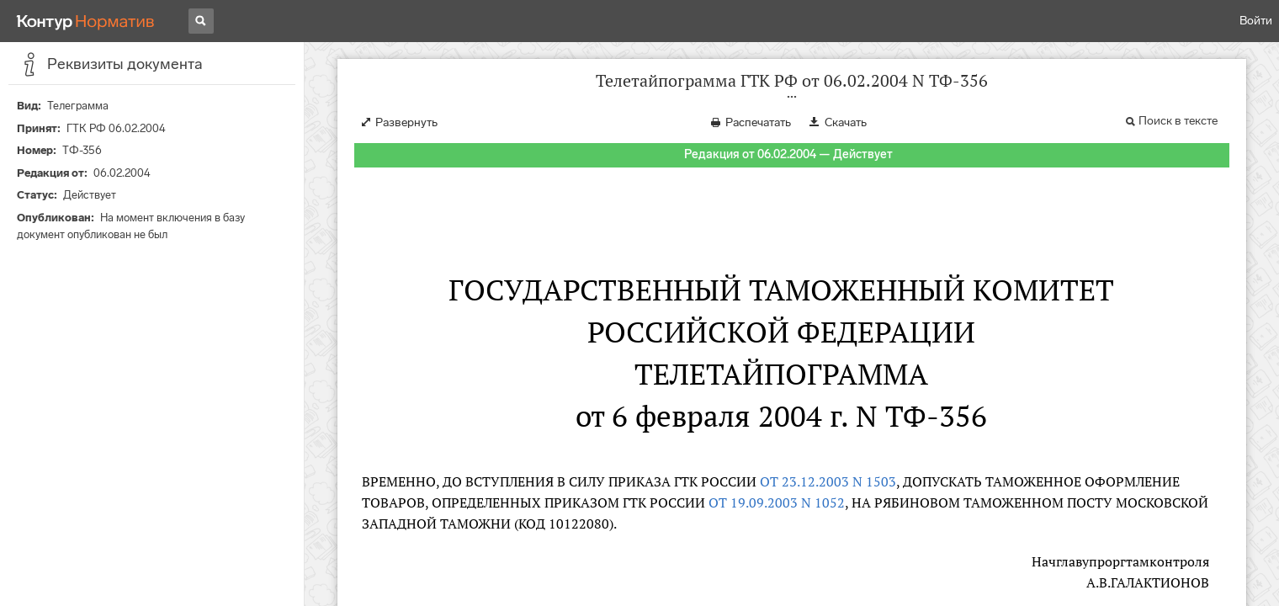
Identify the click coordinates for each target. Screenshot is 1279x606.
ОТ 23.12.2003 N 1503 (828, 481)
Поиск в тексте (1178, 121)
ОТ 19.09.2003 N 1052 (776, 502)
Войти (1255, 20)
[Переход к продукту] (86, 21)
